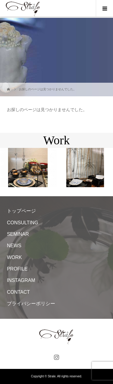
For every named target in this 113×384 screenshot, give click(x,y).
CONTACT (18, 292)
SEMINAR (18, 234)
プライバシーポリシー (31, 303)
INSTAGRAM (21, 280)
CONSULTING (22, 222)
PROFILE (17, 268)
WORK (14, 257)
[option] (28, 167)
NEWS (14, 245)
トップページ (21, 210)
